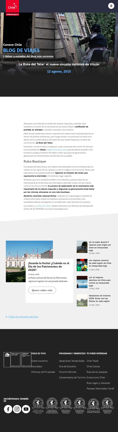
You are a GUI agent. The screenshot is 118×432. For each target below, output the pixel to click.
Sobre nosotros (39, 360)
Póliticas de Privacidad (43, 371)
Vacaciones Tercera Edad (71, 360)
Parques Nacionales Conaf (100, 388)
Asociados (36, 366)
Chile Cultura (93, 366)
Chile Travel (92, 360)
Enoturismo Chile (96, 377)
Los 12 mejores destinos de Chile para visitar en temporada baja (99, 281)
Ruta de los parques (97, 371)
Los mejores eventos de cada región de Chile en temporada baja (100, 263)
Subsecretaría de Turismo (72, 377)
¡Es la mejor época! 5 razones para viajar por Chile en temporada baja (100, 246)
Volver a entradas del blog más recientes (28, 56)
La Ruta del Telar (43, 205)
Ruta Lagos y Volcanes (98, 382)
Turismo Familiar (67, 371)
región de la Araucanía (56, 149)
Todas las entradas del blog (22, 316)
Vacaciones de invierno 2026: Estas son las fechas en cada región (100, 298)
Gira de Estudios (67, 366)
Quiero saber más (42, 290)
